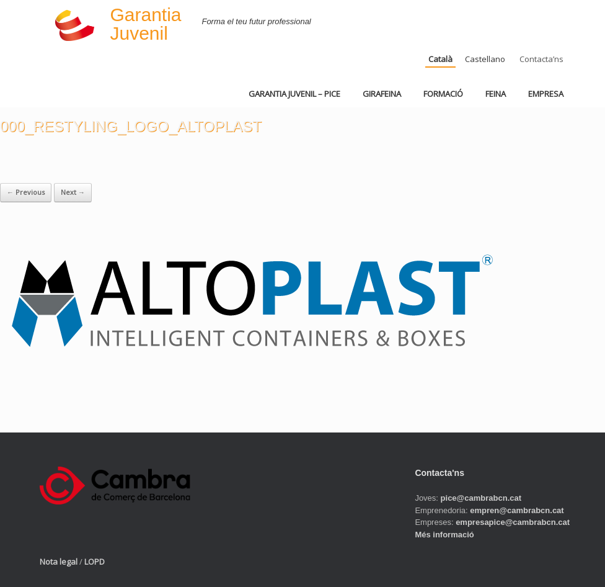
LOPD (94, 561)
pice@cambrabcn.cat (481, 498)
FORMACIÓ (443, 93)
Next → (73, 192)
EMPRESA (545, 93)
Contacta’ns (541, 59)
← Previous (26, 192)
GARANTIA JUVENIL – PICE (294, 93)
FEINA (495, 93)
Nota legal (58, 561)
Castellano (485, 59)
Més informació (444, 534)
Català (440, 59)
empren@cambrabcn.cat (516, 510)
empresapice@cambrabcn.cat (513, 522)
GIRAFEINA (382, 93)
